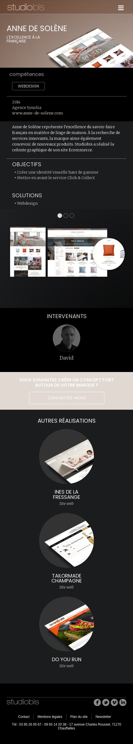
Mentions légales (49, 717)
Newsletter (103, 717)
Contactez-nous (67, 398)
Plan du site (79, 717)
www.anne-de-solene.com (37, 113)
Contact (23, 717)
